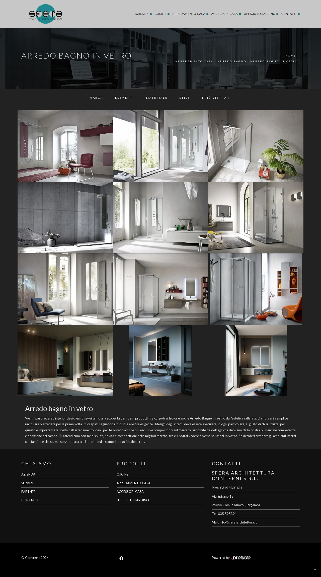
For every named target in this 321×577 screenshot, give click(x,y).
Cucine (161, 14)
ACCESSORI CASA (130, 492)
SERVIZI (27, 483)
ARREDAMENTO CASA (133, 483)
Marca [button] (96, 97)
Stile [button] (184, 97)
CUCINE (122, 474)
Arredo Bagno (231, 61)
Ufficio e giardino (259, 14)
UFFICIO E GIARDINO (133, 500)
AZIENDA (28, 474)
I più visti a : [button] (215, 97)
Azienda (141, 14)
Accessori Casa (224, 14)
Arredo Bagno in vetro (274, 61)
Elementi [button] (124, 97)
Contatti (289, 14)
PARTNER (28, 492)
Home (290, 55)
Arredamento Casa (189, 14)
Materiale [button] (157, 97)
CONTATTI (29, 500)
